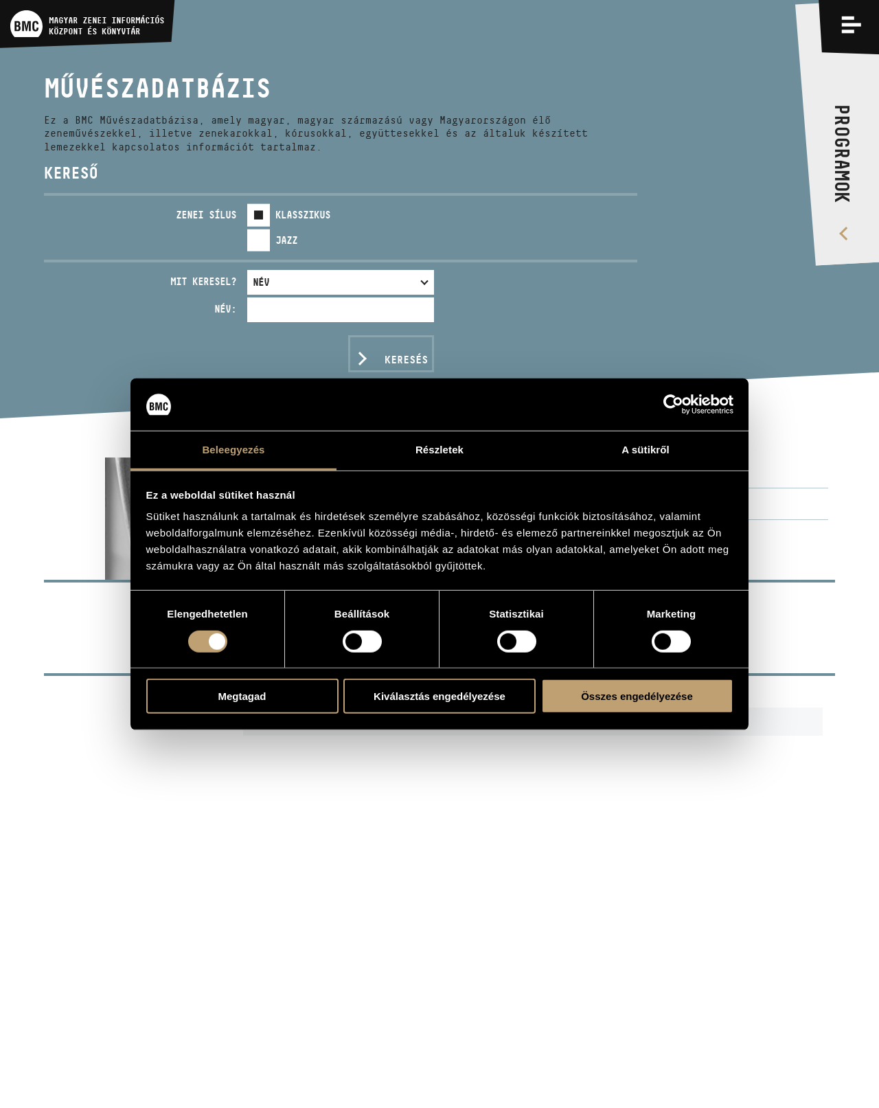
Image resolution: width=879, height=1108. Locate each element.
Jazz (286, 240)
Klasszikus (302, 215)
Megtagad (242, 696)
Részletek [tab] (439, 449)
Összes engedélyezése (637, 696)
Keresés (406, 359)
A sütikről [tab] (645, 449)
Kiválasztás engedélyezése (439, 696)
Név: (225, 309)
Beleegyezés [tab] (233, 449)
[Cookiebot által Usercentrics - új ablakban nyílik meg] (673, 404)
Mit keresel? (203, 281)
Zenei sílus (206, 215)
